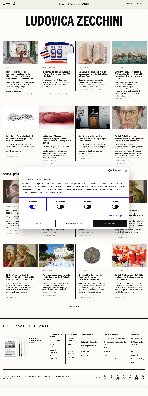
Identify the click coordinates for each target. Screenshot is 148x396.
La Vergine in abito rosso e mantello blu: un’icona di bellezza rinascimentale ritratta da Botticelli (129, 260)
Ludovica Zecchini (13, 112)
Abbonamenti (126, 4)
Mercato (51, 243)
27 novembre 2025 (122, 370)
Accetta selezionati (74, 223)
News (8, 67)
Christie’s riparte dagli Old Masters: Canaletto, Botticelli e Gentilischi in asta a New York (20, 341)
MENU (8, 4)
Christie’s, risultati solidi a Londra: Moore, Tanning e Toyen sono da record (93, 163)
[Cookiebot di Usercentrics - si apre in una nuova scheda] (110, 171)
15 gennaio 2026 (85, 291)
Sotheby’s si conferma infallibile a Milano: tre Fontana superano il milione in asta (128, 341)
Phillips (86, 67)
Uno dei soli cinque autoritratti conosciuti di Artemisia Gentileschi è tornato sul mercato (93, 260)
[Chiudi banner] (126, 171)
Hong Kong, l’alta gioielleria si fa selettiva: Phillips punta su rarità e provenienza (19, 163)
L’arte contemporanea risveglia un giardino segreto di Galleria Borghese (56, 339)
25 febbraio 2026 (12, 281)
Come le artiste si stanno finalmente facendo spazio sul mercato (56, 254)
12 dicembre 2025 (85, 366)
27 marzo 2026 (120, 117)
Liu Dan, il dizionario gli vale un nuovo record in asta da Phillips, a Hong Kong (93, 81)
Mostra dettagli (115, 215)
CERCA (141, 4)
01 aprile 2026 (99, 102)
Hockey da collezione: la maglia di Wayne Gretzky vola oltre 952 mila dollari (55, 81)
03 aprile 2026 (63, 107)
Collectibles (52, 67)
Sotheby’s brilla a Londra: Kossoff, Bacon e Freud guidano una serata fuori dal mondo (128, 165)
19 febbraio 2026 (48, 281)
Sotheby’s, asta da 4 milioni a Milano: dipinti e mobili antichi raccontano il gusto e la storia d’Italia (129, 84)
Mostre (50, 326)
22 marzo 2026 (11, 188)
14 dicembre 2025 (49, 364)
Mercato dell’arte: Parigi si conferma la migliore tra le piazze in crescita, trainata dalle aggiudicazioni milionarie (20, 84)
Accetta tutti (109, 223)
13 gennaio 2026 (121, 293)
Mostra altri (74, 379)
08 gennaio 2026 (12, 370)
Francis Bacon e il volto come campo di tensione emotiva (20, 254)
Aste (13, 67)
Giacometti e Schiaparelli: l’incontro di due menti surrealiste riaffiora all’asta (92, 339)
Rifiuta (38, 223)
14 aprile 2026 (27, 112)
